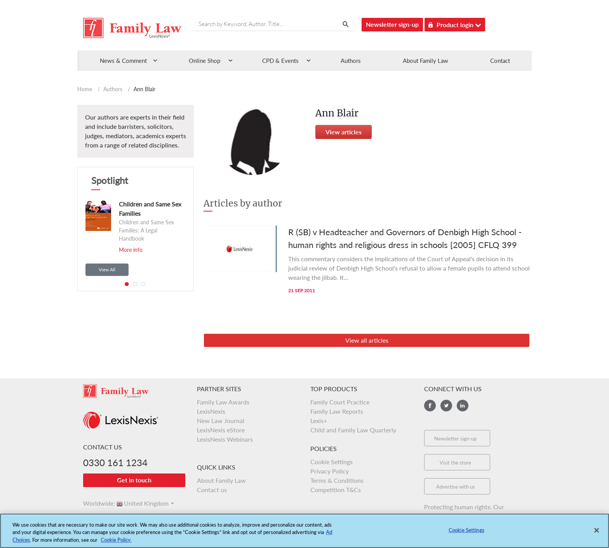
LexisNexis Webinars (225, 439)
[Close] (596, 535)
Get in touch (134, 480)
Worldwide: (95, 503)
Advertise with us (455, 487)
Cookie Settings (331, 461)
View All (107, 269)
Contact (500, 60)
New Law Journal (220, 420)
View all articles (366, 340)
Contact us (212, 489)
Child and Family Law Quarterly (353, 430)
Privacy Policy (329, 471)
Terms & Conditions (337, 480)
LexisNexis (211, 411)
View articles (343, 131)
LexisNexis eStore (221, 430)
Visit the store (455, 463)
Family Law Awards (223, 402)
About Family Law (425, 60)
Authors (351, 60)
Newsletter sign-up (392, 24)
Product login (454, 23)
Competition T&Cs (335, 489)
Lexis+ (318, 420)
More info (131, 249)
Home (84, 89)
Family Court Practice (339, 402)
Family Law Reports (336, 411)
